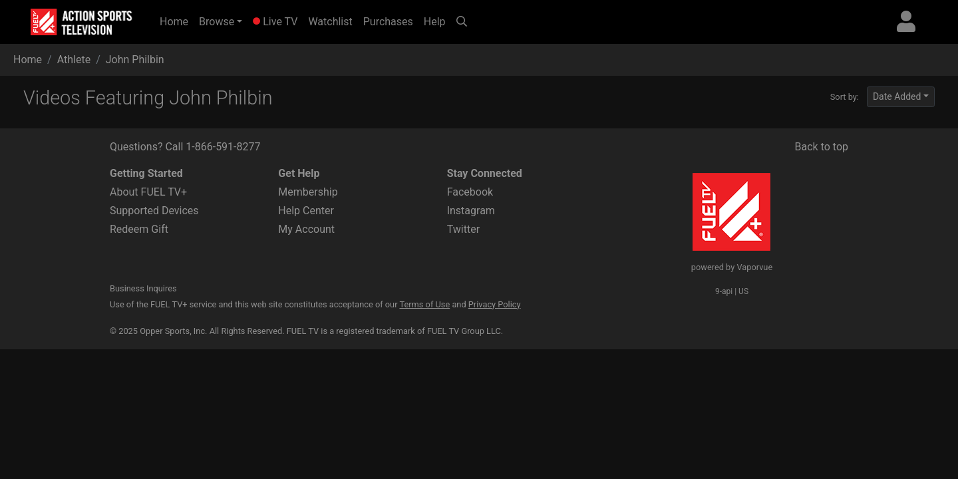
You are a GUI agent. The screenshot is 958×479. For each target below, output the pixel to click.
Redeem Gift (139, 229)
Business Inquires (143, 288)
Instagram (471, 210)
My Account (306, 229)
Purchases (388, 21)
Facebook (470, 192)
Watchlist (330, 21)
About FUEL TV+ (148, 192)
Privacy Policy (494, 304)
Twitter (463, 229)
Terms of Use (424, 304)
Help (435, 21)
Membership (307, 192)
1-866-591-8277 (223, 146)
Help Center (306, 210)
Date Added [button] (897, 96)
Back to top (821, 146)
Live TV (275, 21)
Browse (216, 21)
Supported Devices (154, 210)
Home (177, 20)
